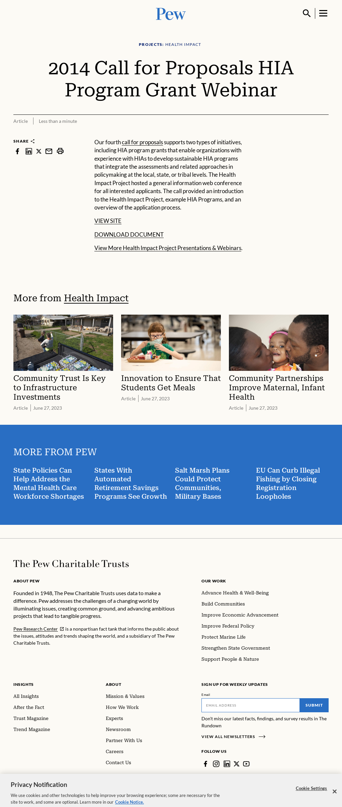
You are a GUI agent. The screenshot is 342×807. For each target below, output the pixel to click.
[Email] (250, 705)
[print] (60, 151)
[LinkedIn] (227, 764)
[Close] (334, 797)
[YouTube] (246, 764)
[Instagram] (216, 764)
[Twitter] (237, 764)
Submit (314, 705)
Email (205, 694)
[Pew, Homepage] (171, 13)
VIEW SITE (107, 220)
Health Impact (96, 298)
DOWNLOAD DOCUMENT (129, 234)
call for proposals (142, 142)
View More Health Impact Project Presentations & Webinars (167, 247)
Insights (23, 684)
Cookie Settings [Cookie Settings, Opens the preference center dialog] (311, 793)
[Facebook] (205, 764)
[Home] (71, 563)
